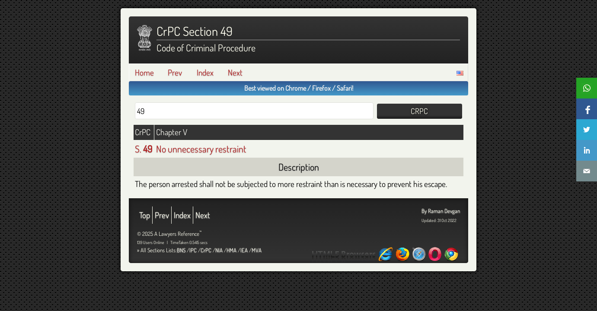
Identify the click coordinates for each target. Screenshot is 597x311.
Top (144, 214)
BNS (181, 250)
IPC (193, 250)
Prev (175, 72)
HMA (231, 250)
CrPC (206, 250)
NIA (219, 250)
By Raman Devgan (440, 210)
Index (205, 72)
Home (144, 72)
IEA (244, 250)
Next (235, 72)
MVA (257, 250)
